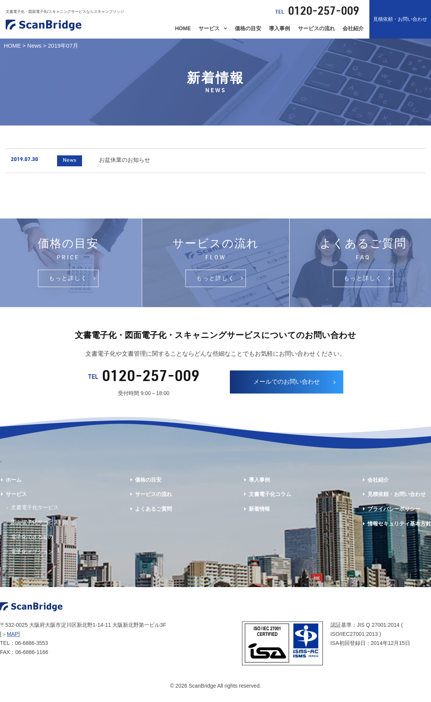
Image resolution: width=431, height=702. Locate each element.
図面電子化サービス (35, 525)
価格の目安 (248, 28)
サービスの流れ (316, 28)
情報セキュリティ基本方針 (399, 527)
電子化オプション (32, 554)
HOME (183, 28)
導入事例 (279, 28)
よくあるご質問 (153, 512)
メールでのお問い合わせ (286, 384)
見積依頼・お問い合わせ (400, 19)
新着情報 (259, 512)
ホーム (14, 482)
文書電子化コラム (270, 497)
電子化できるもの (32, 540)
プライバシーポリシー (393, 512)
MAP (12, 637)
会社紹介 (353, 28)
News (34, 45)
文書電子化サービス (35, 510)
